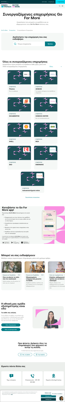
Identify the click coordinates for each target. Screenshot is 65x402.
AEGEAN (39, 89)
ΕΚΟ (10, 164)
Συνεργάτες (12, 30)
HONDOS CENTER (42, 116)
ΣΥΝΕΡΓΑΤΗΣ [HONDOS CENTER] (39, 113)
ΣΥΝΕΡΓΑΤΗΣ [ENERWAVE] (39, 162)
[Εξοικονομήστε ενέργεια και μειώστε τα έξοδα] (35, 267)
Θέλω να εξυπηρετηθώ (11, 329)
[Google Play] (16, 242)
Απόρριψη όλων (48, 396)
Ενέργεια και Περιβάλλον (9, 275)
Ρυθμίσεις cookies (48, 392)
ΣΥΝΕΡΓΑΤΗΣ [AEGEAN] (39, 86)
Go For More (4, 1)
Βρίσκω (50, 44)
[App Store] (6, 242)
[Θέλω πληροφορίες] (10, 324)
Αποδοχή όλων (48, 399)
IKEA (37, 141)
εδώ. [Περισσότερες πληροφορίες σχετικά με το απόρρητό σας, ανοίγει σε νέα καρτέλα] (12, 394)
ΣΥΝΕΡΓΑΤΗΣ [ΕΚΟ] (12, 162)
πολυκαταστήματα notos (31, 190)
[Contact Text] (32, 378)
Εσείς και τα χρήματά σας (56, 275)
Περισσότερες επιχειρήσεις (32, 197)
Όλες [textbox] (51, 66)
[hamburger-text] (62, 6)
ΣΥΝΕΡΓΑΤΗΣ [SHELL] (12, 139)
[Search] (60, 6)
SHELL (11, 141)
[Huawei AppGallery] (25, 242)
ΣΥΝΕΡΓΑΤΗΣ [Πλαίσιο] (12, 86)
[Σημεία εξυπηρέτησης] (54, 378)
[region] (32, 396)
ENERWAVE (40, 164)
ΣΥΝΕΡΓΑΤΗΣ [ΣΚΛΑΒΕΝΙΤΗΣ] (12, 113)
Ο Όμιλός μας (51, 1)
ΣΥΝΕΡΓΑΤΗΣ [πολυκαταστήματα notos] (25, 188)
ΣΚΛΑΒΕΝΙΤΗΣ (14, 116)
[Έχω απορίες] (11, 378)
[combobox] (29, 44)
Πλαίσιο (12, 89)
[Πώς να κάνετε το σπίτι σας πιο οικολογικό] (11, 267)
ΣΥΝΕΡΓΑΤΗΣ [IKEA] (39, 139)
